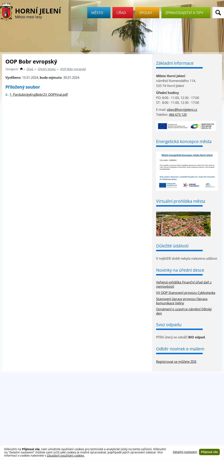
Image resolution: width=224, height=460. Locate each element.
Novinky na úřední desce (180, 270)
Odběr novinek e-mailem (180, 349)
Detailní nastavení (185, 452)
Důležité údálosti (172, 246)
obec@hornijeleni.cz (182, 109)
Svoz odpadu (168, 324)
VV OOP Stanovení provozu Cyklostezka (185, 293)
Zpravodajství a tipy (185, 12)
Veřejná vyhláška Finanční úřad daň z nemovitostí (184, 284)
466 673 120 (178, 114)
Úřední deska (47, 69)
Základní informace (175, 63)
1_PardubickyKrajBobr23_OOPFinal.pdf (39, 94)
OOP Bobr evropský (73, 69)
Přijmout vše (209, 452)
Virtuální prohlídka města (180, 201)
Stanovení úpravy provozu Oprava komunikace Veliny (181, 301)
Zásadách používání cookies (65, 455)
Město (98, 12)
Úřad (122, 12)
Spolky (147, 12)
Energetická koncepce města (184, 141)
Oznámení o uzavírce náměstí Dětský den (184, 311)
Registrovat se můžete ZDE (176, 361)
